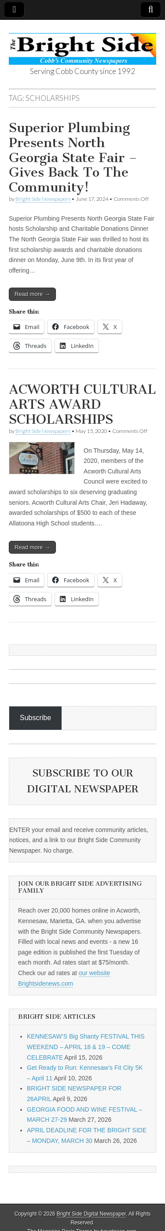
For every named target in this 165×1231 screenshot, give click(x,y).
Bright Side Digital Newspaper (91, 1214)
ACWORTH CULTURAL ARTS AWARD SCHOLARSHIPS (82, 404)
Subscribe (35, 717)
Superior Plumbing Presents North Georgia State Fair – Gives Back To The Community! (73, 157)
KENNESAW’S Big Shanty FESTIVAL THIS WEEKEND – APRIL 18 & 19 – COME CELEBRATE (86, 1047)
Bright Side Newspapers (42, 199)
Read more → (32, 294)
